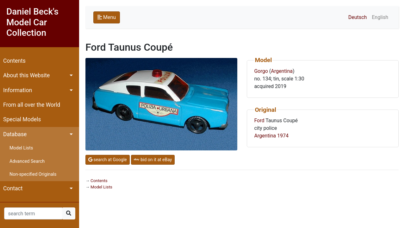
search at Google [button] (107, 159)
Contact (13, 188)
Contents (14, 61)
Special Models (22, 119)
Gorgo (261, 71)
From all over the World (31, 105)
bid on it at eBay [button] (153, 159)
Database (15, 134)
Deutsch (357, 17)
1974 (283, 136)
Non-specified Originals (32, 174)
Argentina (282, 71)
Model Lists (21, 148)
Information (17, 90)
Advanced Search (27, 161)
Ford (259, 120)
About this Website (26, 75)
